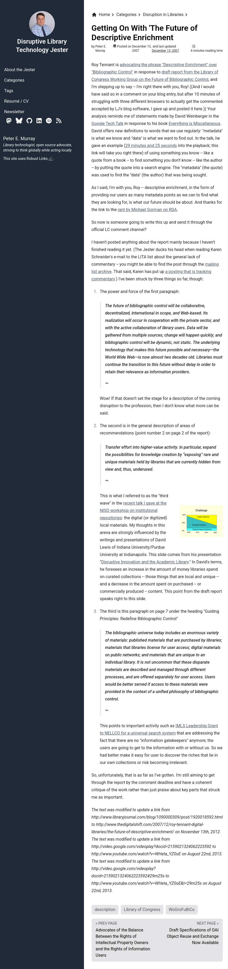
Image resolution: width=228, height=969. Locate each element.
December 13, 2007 (165, 51)
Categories (14, 80)
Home (101, 14)
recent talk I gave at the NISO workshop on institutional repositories (133, 510)
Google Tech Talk (108, 123)
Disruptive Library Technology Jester (42, 32)
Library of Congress (142, 909)
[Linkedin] (39, 120)
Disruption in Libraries (163, 14)
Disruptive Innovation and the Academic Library (145, 561)
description (105, 909)
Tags (8, 90)
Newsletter (14, 111)
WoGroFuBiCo (182, 909)
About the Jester (19, 69)
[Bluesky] (19, 120)
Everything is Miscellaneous (194, 123)
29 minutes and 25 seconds (151, 145)
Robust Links (39, 158)
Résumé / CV (16, 101)
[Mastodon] (9, 120)
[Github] (29, 120)
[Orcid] (49, 120)
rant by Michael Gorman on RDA (147, 209)
